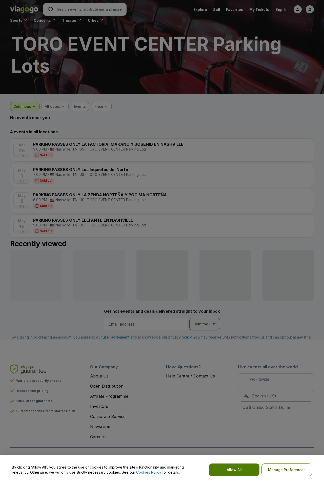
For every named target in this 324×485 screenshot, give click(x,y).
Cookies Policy (148, 472)
